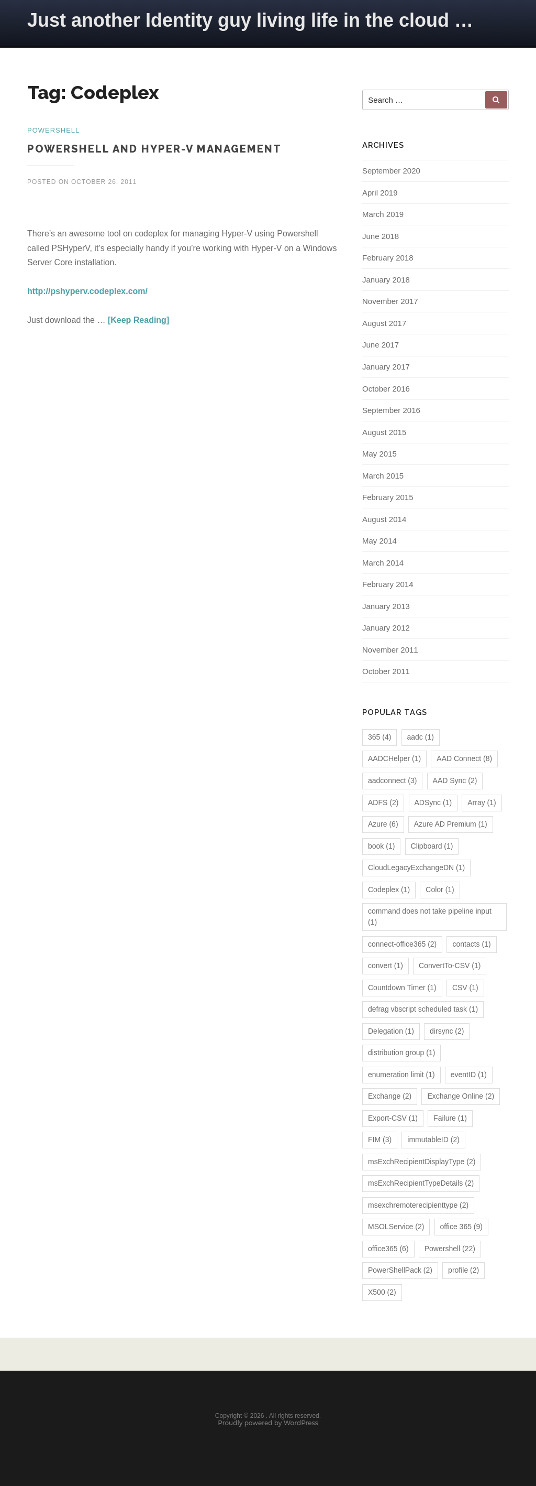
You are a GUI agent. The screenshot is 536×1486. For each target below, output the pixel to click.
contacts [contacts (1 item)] (471, 945)
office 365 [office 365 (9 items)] (461, 1228)
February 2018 (388, 259)
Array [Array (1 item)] (481, 803)
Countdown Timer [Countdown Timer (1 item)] (402, 988)
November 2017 (390, 302)
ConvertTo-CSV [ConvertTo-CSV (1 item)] (450, 966)
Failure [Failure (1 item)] (450, 1119)
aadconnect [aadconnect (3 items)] (392, 781)
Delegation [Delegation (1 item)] (391, 1032)
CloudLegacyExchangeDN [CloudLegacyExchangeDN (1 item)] (416, 868)
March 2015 (383, 476)
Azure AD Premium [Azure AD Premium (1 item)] (450, 825)
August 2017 (384, 324)
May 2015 (379, 454)
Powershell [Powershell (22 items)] (450, 1249)
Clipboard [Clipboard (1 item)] (432, 847)
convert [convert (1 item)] (385, 966)
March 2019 (383, 215)
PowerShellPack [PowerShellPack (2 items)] (400, 1271)
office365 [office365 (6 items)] (388, 1249)
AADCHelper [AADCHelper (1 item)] (394, 760)
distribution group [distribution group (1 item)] (401, 1054)
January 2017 (386, 367)
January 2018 (386, 280)
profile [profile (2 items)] (463, 1271)
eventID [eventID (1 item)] (469, 1075)
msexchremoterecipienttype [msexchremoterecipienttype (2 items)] (418, 1206)
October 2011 (386, 672)
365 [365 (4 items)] (379, 738)
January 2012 (386, 629)
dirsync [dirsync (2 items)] (447, 1032)
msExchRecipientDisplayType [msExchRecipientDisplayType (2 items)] (421, 1162)
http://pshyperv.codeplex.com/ (87, 291)
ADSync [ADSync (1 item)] (433, 803)
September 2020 (391, 172)
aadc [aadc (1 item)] (420, 738)
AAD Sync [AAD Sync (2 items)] (455, 781)
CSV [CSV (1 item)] (465, 988)
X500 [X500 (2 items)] (382, 1293)
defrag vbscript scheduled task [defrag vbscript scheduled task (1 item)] (423, 1010)
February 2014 (388, 585)
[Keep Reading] (138, 320)
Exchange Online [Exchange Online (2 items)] (460, 1097)
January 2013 (386, 607)
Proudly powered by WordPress (268, 1425)
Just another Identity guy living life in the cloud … (250, 20)
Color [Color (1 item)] (440, 890)
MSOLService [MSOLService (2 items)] (396, 1228)
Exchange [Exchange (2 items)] (389, 1097)
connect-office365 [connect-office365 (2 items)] (402, 945)
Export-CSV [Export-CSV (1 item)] (393, 1119)
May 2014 (379, 541)
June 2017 (380, 346)
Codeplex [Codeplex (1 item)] (389, 890)
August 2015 (384, 433)
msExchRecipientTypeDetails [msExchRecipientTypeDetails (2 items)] (421, 1184)
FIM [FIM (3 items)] (380, 1141)
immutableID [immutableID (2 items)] (433, 1141)
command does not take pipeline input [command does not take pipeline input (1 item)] (430, 917)
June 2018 (380, 237)
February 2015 (388, 498)
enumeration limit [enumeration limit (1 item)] (401, 1075)
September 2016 (391, 411)
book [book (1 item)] (381, 847)
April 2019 (380, 193)
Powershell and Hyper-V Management (154, 149)
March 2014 (383, 563)
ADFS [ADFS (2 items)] (383, 803)
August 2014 (384, 520)
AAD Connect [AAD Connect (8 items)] (464, 760)
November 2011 (390, 650)
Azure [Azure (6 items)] (383, 825)
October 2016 (386, 389)
